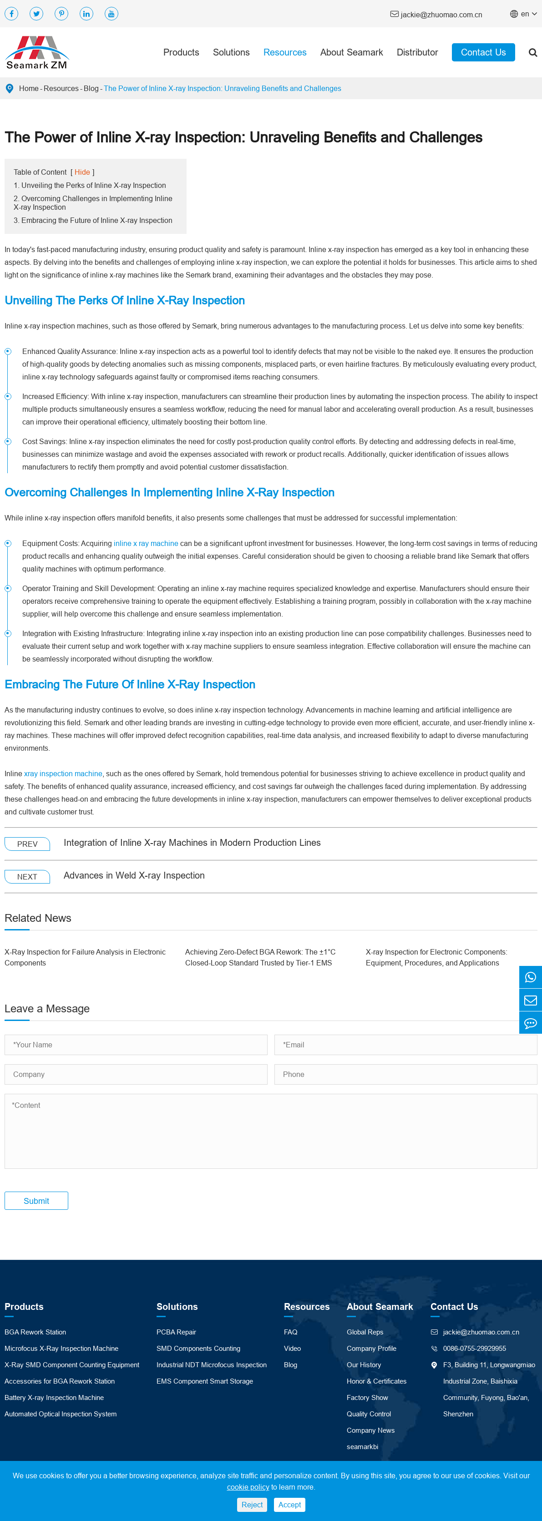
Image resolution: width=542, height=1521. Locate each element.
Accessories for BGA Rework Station (60, 1381)
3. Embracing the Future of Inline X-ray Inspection (93, 220)
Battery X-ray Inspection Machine (54, 1397)
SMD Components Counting (198, 1348)
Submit (36, 1201)
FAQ (291, 1332)
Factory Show (367, 1397)
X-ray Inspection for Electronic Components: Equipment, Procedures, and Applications (436, 957)
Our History (364, 1365)
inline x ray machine (146, 543)
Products (181, 52)
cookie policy (248, 1487)
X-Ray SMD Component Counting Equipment (72, 1365)
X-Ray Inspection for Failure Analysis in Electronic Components (85, 957)
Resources (285, 52)
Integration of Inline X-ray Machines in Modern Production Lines (192, 842)
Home (29, 88)
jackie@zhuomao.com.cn (436, 14)
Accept (290, 1505)
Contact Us (483, 52)
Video (292, 1348)
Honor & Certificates (377, 1381)
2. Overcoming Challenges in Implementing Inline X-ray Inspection (93, 202)
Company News (371, 1430)
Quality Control (369, 1414)
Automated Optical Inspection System (61, 1414)
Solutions (231, 52)
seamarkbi (362, 1446)
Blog (91, 88)
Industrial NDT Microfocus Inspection (212, 1365)
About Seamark (351, 52)
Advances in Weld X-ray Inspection (134, 875)
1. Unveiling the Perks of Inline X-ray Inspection (90, 185)
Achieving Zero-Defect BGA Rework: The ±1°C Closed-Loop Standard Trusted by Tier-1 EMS (260, 957)
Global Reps (365, 1332)
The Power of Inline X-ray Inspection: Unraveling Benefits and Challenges (222, 88)
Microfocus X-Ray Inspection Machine (61, 1348)
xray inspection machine (63, 773)
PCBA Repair (176, 1332)
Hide (82, 172)
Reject (252, 1505)
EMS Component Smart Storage (205, 1381)
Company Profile (371, 1348)
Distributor (417, 52)
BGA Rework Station (35, 1332)
